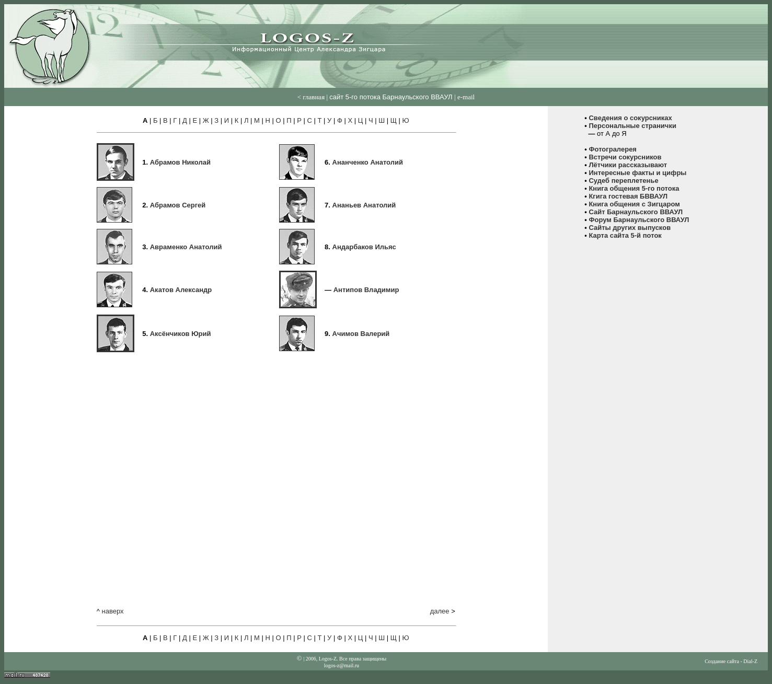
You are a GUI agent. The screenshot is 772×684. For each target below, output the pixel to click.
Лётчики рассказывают (628, 165)
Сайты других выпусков (630, 227)
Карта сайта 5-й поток (625, 235)
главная (314, 97)
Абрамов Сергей (178, 205)
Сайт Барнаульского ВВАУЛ (636, 212)
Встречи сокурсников (625, 157)
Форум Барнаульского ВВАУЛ (639, 220)
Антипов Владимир (366, 290)
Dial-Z (750, 661)
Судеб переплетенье (623, 180)
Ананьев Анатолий (364, 205)
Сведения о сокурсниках (630, 118)
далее (440, 611)
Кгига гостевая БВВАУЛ (628, 196)
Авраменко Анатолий (186, 247)
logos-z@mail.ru (341, 665)
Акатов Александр (181, 290)
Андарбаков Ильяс (364, 247)
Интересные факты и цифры (637, 173)
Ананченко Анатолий (367, 162)
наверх (112, 611)
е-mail (466, 97)
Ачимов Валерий (361, 334)
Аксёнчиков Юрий (180, 334)
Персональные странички (632, 126)
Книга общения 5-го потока (634, 188)
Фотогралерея (613, 149)
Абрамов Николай (180, 162)
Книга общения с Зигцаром (634, 204)
